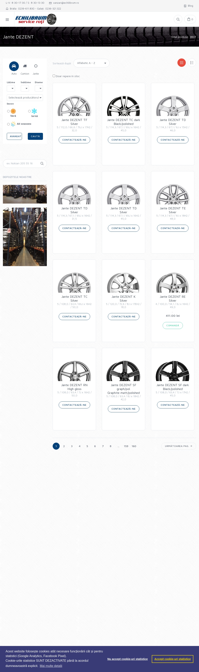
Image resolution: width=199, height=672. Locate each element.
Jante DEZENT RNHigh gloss (74, 390)
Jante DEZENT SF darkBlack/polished (173, 390)
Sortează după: (62, 63)
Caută (35, 136)
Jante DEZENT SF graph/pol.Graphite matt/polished (123, 392)
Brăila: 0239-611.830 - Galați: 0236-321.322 (33, 8)
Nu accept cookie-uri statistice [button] (127, 659)
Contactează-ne (74, 139)
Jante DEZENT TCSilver (74, 302)
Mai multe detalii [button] (51, 666)
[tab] (14, 66)
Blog (188, 5)
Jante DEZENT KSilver (123, 302)
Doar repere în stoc (66, 76)
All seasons (19, 124)
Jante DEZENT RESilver (173, 302)
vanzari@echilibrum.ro (64, 2)
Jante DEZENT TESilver (173, 213)
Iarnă (33, 113)
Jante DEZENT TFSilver (74, 125)
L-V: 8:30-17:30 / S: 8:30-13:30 (25, 2)
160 (134, 446)
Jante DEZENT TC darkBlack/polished (123, 125)
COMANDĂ (172, 325)
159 (126, 446)
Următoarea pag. (178, 446)
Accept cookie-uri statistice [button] (172, 659)
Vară (11, 112)
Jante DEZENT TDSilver (173, 125)
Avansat (16, 136)
